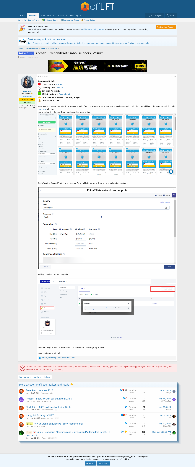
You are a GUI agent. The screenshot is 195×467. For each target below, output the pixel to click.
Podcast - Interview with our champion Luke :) (49, 398)
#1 (175, 77)
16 (52, 438)
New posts (22, 20)
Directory (74, 15)
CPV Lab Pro (30, 401)
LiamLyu (168, 393)
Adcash (59, 84)
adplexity (42, 109)
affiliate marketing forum (93, 29)
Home (22, 15)
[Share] (171, 76)
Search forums (34, 20)
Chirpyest (167, 409)
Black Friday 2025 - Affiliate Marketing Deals (48, 407)
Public (49, 401)
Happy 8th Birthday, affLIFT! (40, 415)
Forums (33, 15)
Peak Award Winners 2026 (39, 390)
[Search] (171, 15)
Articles (60, 15)
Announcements (47, 393)
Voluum (59, 87)
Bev (169, 418)
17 (55, 438)
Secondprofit (64, 94)
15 (49, 438)
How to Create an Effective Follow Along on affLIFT (60, 423)
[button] (53, 15)
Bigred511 (167, 426)
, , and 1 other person (58, 358)
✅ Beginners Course (50, 20)
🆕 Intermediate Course (70, 20)
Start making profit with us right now (47, 39)
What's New (46, 15)
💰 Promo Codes (88, 20)
